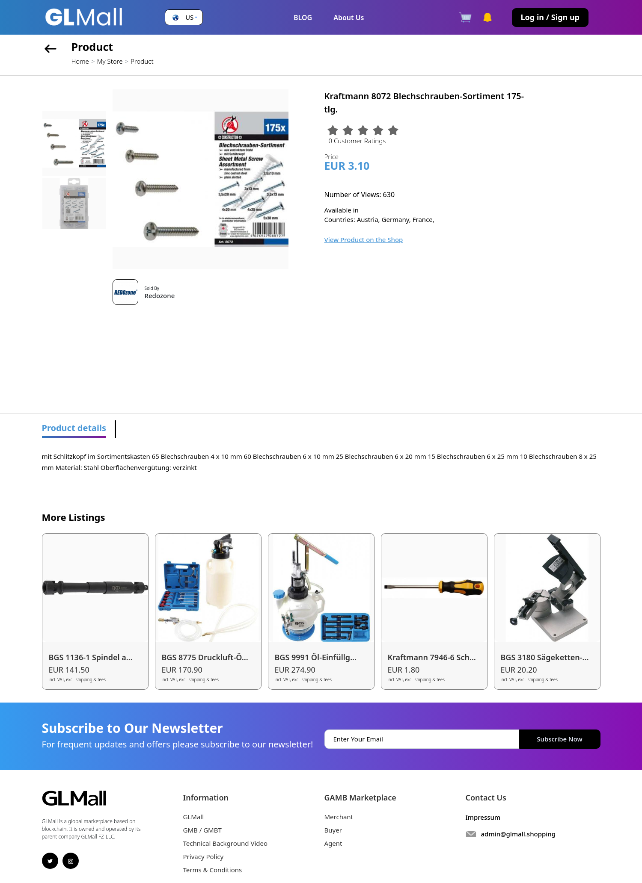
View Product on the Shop (363, 239)
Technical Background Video (225, 843)
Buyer (333, 830)
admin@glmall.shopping (518, 834)
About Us (348, 17)
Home (80, 61)
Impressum (483, 817)
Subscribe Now (559, 739)
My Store (109, 61)
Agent (333, 843)
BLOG (303, 17)
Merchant (339, 816)
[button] (183, 17)
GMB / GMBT (202, 830)
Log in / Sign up (550, 17)
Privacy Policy (203, 856)
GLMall (193, 816)
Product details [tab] (74, 428)
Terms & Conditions (212, 869)
